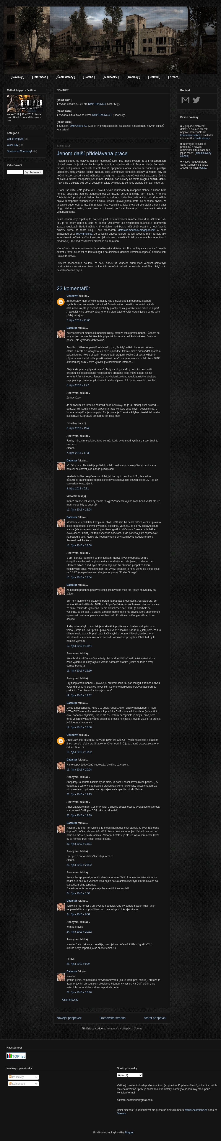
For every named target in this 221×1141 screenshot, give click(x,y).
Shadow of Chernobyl (19, 151)
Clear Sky (12, 145)
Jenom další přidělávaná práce (92, 153)
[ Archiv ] (173, 77)
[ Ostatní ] (154, 77)
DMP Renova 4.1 (102, 115)
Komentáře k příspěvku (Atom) (124, 1028)
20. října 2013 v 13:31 (79, 843)
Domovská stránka (113, 1018)
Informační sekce (190, 135)
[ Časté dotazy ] (65, 77)
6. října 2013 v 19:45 (78, 428)
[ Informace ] (40, 77)
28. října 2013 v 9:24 (78, 963)
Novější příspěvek (69, 1018)
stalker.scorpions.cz (196, 1109)
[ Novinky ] (17, 77)
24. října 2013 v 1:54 (78, 893)
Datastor (72, 327)
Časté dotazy (202, 138)
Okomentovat (70, 999)
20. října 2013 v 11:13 (79, 794)
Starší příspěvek (155, 1018)
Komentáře (17, 1083)
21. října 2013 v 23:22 (79, 864)
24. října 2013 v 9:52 (78, 914)
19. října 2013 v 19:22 (79, 752)
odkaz (202, 167)
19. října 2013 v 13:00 (79, 727)
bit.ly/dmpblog (84, 233)
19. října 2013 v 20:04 (79, 769)
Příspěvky (16, 1076)
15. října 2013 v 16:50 (79, 670)
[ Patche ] (89, 77)
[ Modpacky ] (111, 77)
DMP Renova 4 (97, 103)
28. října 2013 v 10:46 (79, 992)
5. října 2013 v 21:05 (78, 320)
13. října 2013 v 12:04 (79, 577)
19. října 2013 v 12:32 (79, 695)
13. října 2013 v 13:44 (79, 645)
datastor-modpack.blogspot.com (136, 230)
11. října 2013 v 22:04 (79, 509)
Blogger (129, 1132)
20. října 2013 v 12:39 (79, 815)
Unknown (72, 295)
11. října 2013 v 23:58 (79, 545)
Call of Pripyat (15, 138)
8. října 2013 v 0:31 (78, 488)
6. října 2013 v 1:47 (78, 385)
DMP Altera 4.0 (78, 125)
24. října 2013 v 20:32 (79, 931)
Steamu (121, 1113)
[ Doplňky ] (133, 77)
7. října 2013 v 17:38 (78, 452)
